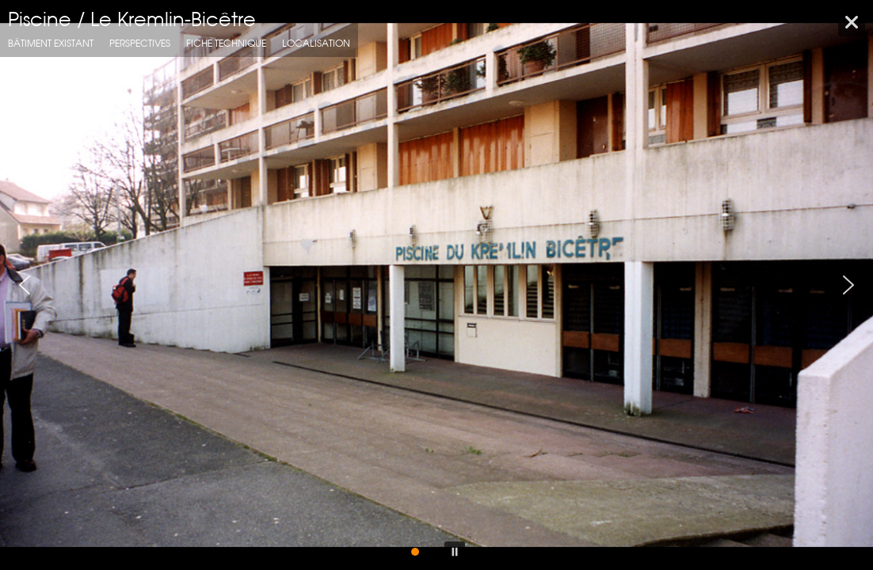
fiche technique (226, 43)
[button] (24, 285)
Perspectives (139, 43)
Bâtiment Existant (50, 43)
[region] (436, 285)
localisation (316, 43)
